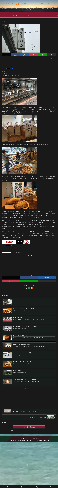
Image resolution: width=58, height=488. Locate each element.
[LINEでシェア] (42, 54)
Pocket (11, 68)
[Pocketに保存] (33, 54)
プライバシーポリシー (25, 438)
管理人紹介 (33, 438)
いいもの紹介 (4, 252)
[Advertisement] (29, 63)
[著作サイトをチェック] (26, 288)
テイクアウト (14, 252)
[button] (51, 54)
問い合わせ (38, 438)
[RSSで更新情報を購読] (32, 288)
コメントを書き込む (29, 427)
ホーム (19, 438)
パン (19, 252)
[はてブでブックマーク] (24, 54)
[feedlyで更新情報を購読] (29, 288)
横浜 (22, 252)
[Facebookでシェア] (15, 54)
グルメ (9, 252)
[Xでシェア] (6, 54)
